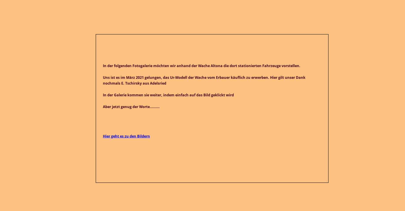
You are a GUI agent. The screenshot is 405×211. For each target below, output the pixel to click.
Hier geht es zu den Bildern (126, 136)
